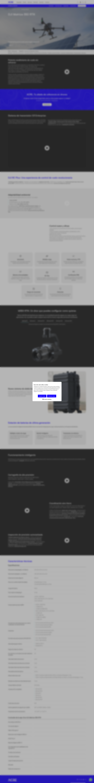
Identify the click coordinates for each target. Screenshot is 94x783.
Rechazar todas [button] (51, 395)
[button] (47, 399)
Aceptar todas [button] (42, 395)
